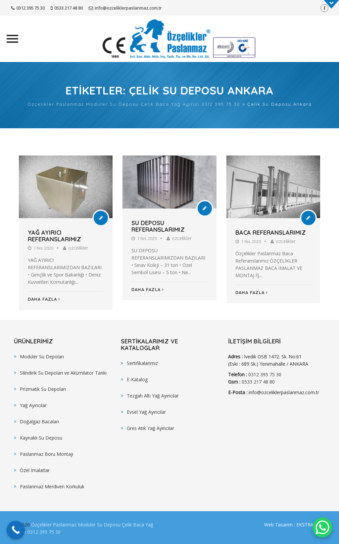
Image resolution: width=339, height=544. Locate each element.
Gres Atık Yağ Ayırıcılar (150, 428)
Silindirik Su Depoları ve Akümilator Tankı (63, 373)
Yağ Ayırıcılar (33, 405)
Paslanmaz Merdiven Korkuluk (52, 486)
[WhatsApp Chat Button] (322, 527)
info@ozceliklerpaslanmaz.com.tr (128, 8)
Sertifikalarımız (142, 363)
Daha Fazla (44, 299)
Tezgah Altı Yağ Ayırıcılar (153, 396)
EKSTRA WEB (310, 524)
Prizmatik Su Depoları (43, 389)
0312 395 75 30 (30, 8)
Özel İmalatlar (35, 470)
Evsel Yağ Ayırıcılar (146, 412)
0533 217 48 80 (68, 8)
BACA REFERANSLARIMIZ (270, 232)
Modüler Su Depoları (42, 356)
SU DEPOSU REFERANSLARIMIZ (158, 226)
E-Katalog (137, 379)
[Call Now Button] (16, 530)
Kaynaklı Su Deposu (41, 438)
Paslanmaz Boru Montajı (46, 454)
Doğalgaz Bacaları (39, 421)
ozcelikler (78, 248)
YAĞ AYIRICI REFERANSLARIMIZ (54, 236)
